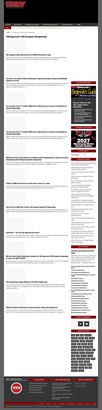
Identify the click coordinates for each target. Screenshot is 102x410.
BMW (86, 338)
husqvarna (81, 350)
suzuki (89, 364)
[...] (94, 262)
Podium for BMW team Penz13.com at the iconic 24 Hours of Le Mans (28, 183)
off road (83, 355)
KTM (94, 350)
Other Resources (67, 24)
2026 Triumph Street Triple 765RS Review (80, 272)
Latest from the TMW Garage (83, 82)
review (73, 358)
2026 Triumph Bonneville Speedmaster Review (81, 294)
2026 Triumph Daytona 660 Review (79, 312)
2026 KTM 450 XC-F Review (77, 278)
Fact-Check (79, 403)
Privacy (55, 403)
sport (93, 358)
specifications (80, 358)
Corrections (70, 403)
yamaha (81, 370)
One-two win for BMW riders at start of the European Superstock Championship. (31, 207)
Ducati (73, 344)
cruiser (82, 341)
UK (86, 367)
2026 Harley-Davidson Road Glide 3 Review (80, 310)
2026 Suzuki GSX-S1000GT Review (79, 288)
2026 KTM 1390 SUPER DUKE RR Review (37, 385)
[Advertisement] (63, 12)
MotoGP (82, 353)
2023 (77, 335)
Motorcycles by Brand (50, 24)
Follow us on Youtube (80, 386)
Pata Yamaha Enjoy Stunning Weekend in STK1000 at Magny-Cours (26, 282)
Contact (87, 403)
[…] (57, 59)
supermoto (75, 364)
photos (90, 355)
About (48, 403)
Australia (74, 338)
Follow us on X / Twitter (80, 383)
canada (92, 338)
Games (79, 24)
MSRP (73, 355)
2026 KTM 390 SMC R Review (35, 390)
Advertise (41, 403)
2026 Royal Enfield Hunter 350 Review (79, 307)
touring (81, 367)
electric (84, 344)
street (80, 361)
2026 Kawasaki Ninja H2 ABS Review (79, 285)
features (74, 347)
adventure (88, 335)
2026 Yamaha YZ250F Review (77, 270)
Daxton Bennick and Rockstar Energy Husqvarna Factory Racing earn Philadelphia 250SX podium (82, 195)
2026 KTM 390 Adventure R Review (36, 392)
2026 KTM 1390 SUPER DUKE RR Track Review (38, 383)
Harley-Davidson (88, 347)
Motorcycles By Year (31, 24)
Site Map (94, 403)
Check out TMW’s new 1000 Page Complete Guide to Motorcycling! (81, 105)
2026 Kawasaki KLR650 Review (78, 296)
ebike (79, 344)
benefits (81, 338)
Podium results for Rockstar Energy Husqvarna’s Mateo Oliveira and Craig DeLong (62, 384)
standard (74, 361)
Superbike (86, 361)
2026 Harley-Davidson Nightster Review (80, 298)
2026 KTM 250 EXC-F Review (77, 281)
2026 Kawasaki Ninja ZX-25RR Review (79, 283)
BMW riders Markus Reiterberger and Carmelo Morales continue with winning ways (31, 307)
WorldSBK (74, 370)
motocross (75, 353)
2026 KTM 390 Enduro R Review (35, 387)
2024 (82, 335)
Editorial (62, 403)
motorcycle (89, 353)
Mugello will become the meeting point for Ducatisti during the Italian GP (61, 387)
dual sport (89, 341)
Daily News (17, 24)
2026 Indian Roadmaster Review (78, 301)
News (77, 355)
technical (74, 367)
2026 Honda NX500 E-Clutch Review (79, 303)
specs (88, 358)
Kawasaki (88, 350)
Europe (90, 344)
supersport (83, 364)
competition (75, 341)
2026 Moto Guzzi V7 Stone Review (79, 305)
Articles (8, 24)
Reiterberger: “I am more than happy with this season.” (23, 233)
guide (79, 347)
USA (90, 367)
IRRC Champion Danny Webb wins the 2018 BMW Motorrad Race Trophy (28, 55)
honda (73, 350)
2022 (73, 335)
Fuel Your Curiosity (84, 246)
